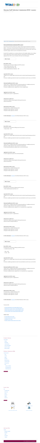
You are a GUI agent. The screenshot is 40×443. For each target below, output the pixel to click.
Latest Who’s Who (7, 361)
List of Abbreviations (12, 404)
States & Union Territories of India (13, 408)
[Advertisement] (20, 20)
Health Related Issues (8, 368)
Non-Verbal (6, 435)
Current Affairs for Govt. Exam (9, 316)
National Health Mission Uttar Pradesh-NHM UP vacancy (13, 307)
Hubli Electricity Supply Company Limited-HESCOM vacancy (14, 308)
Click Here (13, 115)
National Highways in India (29, 404)
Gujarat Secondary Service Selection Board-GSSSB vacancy (14, 311)
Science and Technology (8, 345)
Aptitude (5, 429)
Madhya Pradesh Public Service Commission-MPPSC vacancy (14, 310)
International (6, 342)
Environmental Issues (8, 367)
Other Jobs (6, 397)
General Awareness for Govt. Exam (10, 317)
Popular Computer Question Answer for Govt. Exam (13, 320)
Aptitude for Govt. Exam (8, 319)
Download (6, 358)
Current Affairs (6, 339)
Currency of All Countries (29, 408)
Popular (6, 357)
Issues (5, 364)
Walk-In (6, 396)
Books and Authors (7, 348)
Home (5, 41)
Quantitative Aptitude (7, 431)
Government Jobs (11, 41)
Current (6, 355)
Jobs (7, 41)
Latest (5, 354)
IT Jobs (5, 393)
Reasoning (6, 432)
